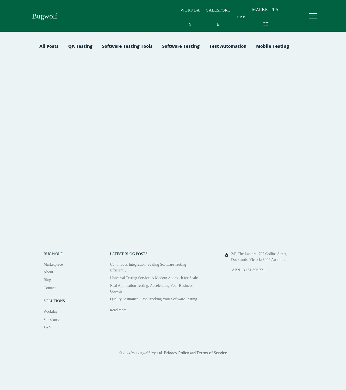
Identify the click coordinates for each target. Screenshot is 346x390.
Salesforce (51, 320)
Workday (50, 311)
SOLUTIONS (54, 301)
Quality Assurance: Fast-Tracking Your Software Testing (153, 299)
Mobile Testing (272, 46)
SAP (240, 16)
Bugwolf (44, 16)
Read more (118, 310)
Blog (47, 280)
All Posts (49, 46)
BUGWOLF (52, 254)
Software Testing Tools (127, 46)
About (48, 272)
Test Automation (228, 46)
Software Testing (181, 46)
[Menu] (313, 16)
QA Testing (80, 46)
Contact (49, 288)
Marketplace (53, 264)
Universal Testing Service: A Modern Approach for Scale (154, 278)
